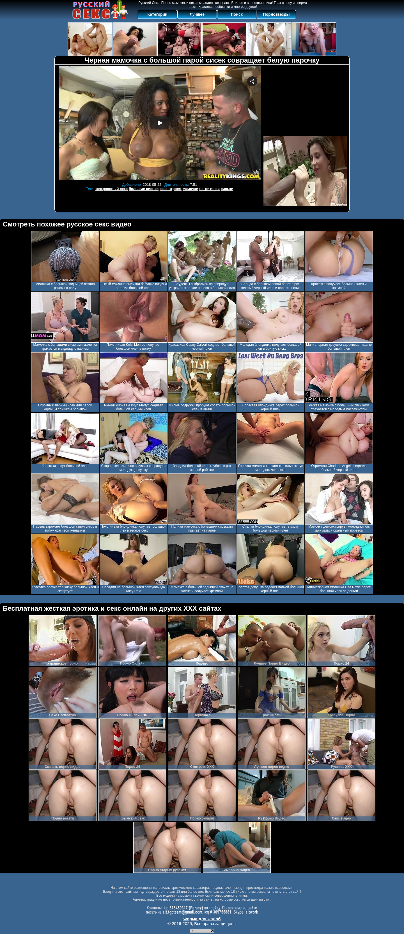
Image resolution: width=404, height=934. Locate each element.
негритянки (209, 189)
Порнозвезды (276, 14)
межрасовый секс (111, 189)
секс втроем (171, 189)
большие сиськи (144, 189)
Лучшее (197, 14)
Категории (157, 14)
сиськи (227, 189)
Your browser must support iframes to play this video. (160, 123)
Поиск (237, 14)
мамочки (190, 189)
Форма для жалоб (202, 918)
